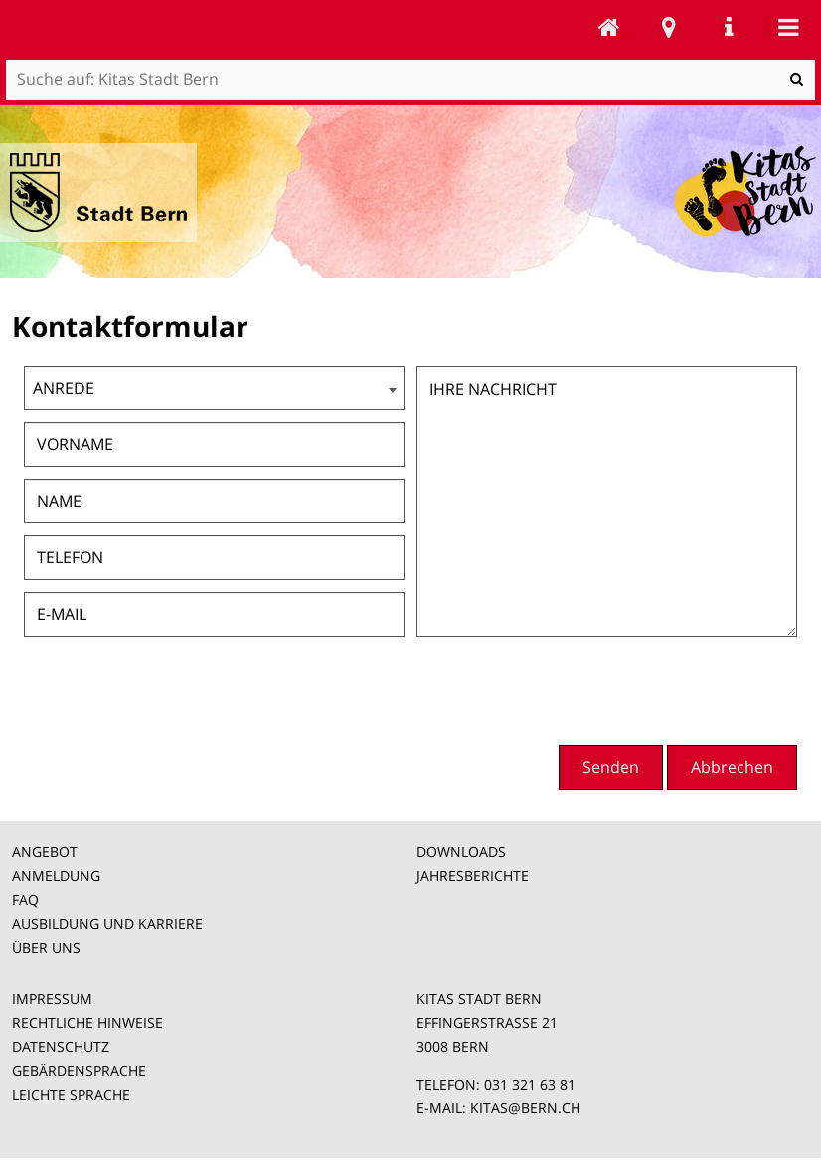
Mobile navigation (788, 27)
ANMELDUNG (56, 875)
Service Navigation (728, 27)
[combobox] (214, 388)
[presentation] (646, 688)
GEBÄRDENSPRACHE (79, 1070)
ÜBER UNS (46, 947)
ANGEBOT (45, 851)
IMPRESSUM (52, 998)
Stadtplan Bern (669, 27)
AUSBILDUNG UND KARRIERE (107, 923)
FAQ (25, 899)
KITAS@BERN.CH (525, 1108)
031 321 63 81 (529, 1084)
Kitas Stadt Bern (609, 27)
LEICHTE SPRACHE (71, 1094)
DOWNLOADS (461, 851)
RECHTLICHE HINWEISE (87, 1022)
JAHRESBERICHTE (472, 875)
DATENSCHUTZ (60, 1046)
